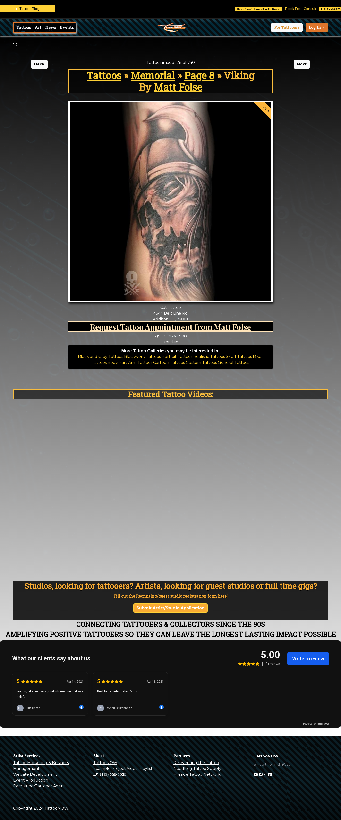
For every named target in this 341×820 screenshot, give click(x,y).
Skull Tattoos (239, 356)
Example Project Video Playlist (123, 768)
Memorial (153, 75)
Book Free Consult (306, 9)
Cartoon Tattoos (169, 362)
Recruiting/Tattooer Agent (39, 786)
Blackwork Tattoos (142, 356)
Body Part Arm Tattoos (130, 362)
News (50, 27)
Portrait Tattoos (177, 356)
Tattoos (24, 27)
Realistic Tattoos (209, 356)
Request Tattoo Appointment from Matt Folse (170, 326)
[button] (287, 27)
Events (67, 27)
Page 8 (199, 75)
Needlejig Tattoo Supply (197, 768)
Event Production (30, 780)
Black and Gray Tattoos (100, 356)
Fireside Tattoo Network (197, 774)
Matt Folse (178, 87)
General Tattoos (233, 362)
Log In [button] (315, 27)
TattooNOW (105, 762)
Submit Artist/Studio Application (170, 608)
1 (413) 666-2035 (109, 774)
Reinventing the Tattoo (196, 762)
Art (38, 27)
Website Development (35, 774)
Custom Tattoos (201, 362)
